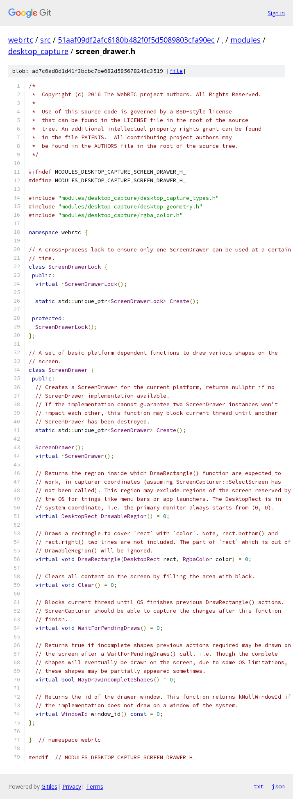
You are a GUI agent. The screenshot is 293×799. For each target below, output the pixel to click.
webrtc (20, 40)
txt (258, 786)
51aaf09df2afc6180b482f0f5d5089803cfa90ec (136, 40)
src (45, 40)
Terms (94, 786)
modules (245, 40)
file (176, 71)
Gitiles (49, 786)
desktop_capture (38, 51)
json (278, 786)
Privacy (71, 786)
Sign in (276, 13)
